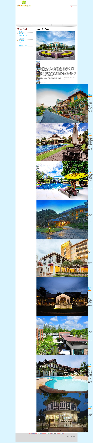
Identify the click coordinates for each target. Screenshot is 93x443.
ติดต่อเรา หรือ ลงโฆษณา (23, 45)
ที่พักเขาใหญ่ (21, 31)
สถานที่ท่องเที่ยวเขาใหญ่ (23, 35)
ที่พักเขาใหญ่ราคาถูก (22, 33)
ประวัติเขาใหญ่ (21, 40)
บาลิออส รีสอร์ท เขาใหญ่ (90, 288)
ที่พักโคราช (20, 42)
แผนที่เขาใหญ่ (21, 38)
